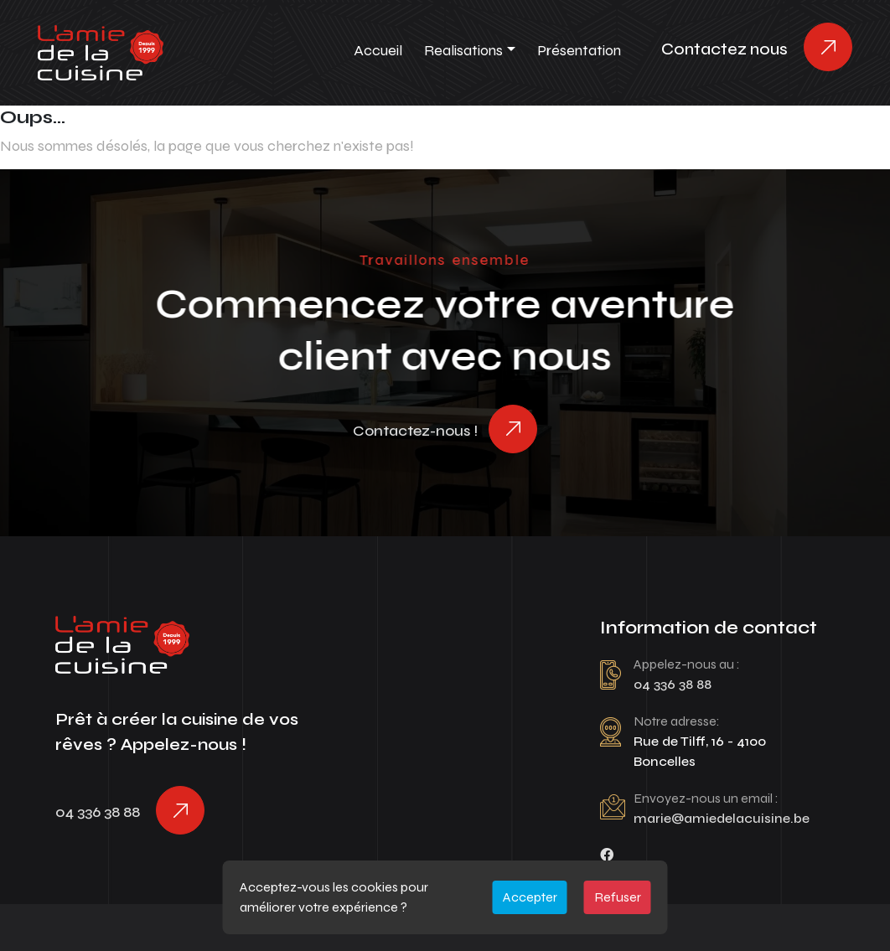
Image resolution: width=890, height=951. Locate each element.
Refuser (617, 897)
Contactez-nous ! (415, 430)
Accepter (530, 897)
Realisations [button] (463, 50)
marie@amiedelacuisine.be (722, 818)
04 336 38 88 (97, 812)
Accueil (378, 50)
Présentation (579, 50)
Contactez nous (724, 49)
